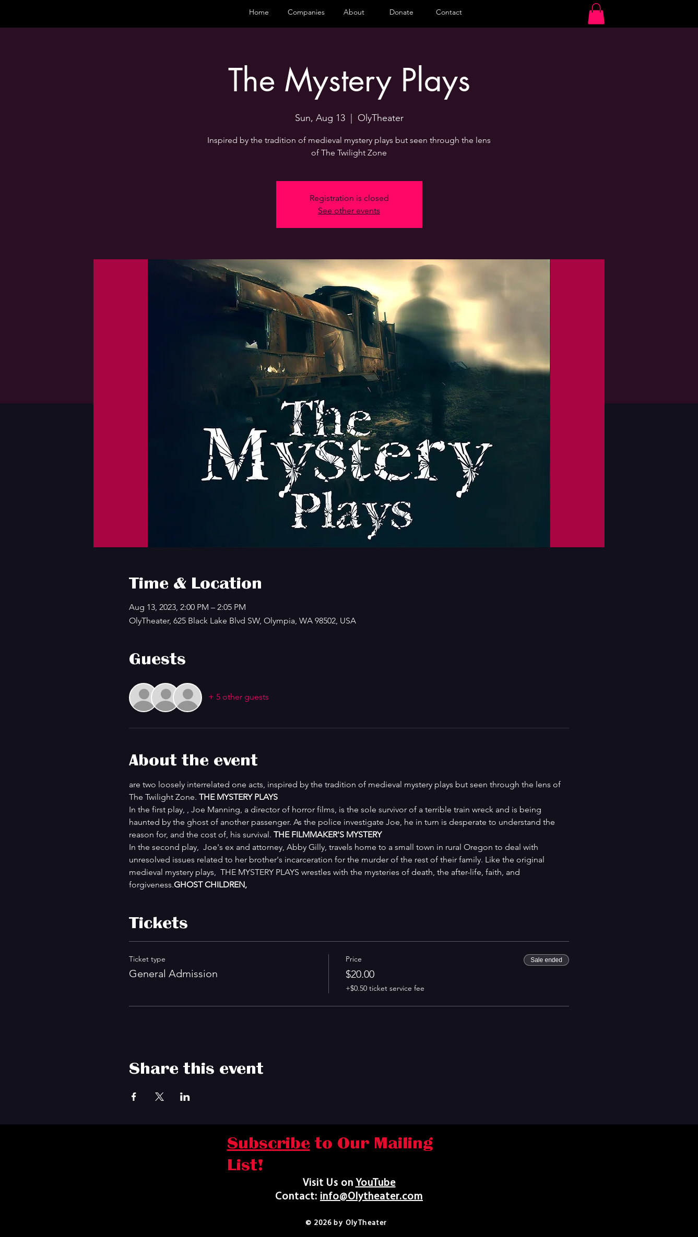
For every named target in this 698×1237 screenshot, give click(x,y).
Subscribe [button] (268, 1143)
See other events (349, 210)
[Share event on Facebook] (134, 1096)
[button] (596, 14)
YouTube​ (376, 1183)
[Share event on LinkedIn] (185, 1096)
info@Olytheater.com (371, 1197)
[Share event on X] (159, 1096)
